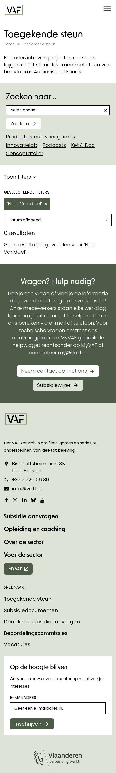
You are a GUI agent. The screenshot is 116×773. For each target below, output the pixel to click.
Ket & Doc (83, 145)
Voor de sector (23, 491)
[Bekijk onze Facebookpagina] (6, 437)
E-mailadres (23, 634)
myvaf (15, 505)
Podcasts (54, 145)
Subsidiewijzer (54, 321)
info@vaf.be (27, 425)
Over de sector (24, 478)
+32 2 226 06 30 (30, 416)
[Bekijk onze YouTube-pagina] (42, 437)
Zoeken (19, 123)
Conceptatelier (24, 153)
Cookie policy (17, 744)
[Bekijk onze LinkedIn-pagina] (24, 437)
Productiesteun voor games (40, 136)
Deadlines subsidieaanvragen (42, 558)
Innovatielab (22, 145)
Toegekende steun (28, 535)
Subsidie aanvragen (31, 452)
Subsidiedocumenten (31, 547)
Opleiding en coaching (35, 465)
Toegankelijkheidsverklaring (30, 763)
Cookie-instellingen (23, 735)
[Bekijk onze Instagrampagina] (15, 437)
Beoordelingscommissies (36, 569)
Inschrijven (28, 660)
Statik (80, 724)
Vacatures (17, 581)
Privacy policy (17, 754)
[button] (107, 10)
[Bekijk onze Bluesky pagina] (33, 437)
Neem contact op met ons (54, 307)
